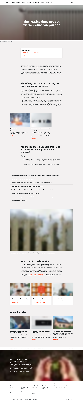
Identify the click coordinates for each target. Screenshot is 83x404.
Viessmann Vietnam (13, 348)
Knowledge (20, 348)
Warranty (23, 2)
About (13, 2)
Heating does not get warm (39, 348)
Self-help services (36, 2)
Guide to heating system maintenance (38, 274)
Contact (42, 2)
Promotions (29, 2)
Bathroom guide (49, 2)
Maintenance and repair (28, 348)
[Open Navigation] (7, 2)
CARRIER (20, 402)
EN (72, 2)
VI (71, 2)
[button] (71, 348)
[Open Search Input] (69, 2)
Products (18, 2)
